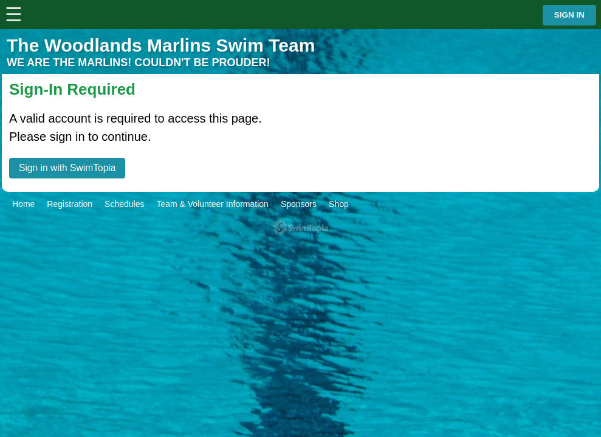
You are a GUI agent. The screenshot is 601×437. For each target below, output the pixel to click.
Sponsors (299, 204)
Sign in (569, 14)
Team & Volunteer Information (212, 204)
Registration (69, 204)
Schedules (124, 204)
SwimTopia (300, 227)
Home (23, 204)
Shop (339, 204)
